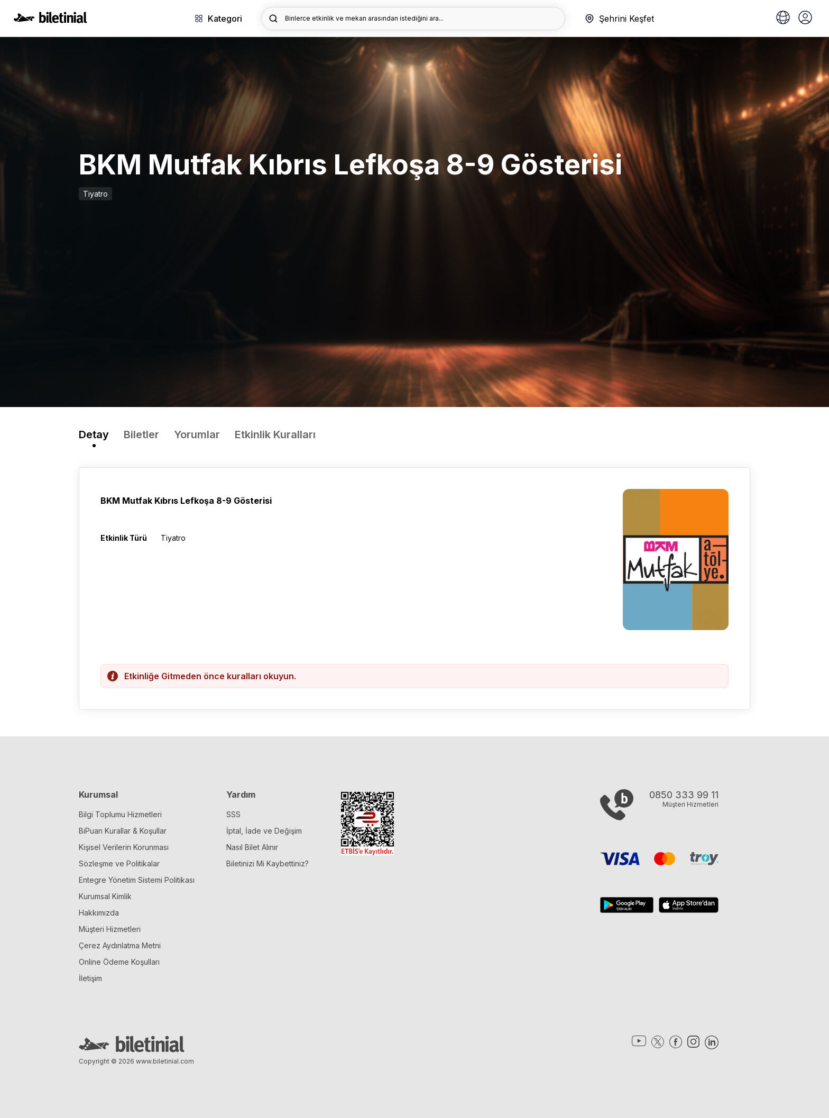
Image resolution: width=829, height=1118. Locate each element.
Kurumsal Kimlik (105, 896)
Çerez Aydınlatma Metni (120, 945)
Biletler (141, 434)
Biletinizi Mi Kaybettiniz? (267, 863)
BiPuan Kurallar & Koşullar (123, 830)
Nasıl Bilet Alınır (252, 847)
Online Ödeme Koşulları (119, 961)
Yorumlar (197, 434)
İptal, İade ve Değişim (264, 830)
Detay (94, 434)
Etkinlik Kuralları (275, 434)
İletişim (90, 978)
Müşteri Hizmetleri (110, 929)
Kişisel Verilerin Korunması (124, 847)
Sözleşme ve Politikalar (119, 863)
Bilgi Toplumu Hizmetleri (120, 814)
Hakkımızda (99, 912)
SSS (233, 814)
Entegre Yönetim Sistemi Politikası (137, 879)
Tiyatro (95, 193)
